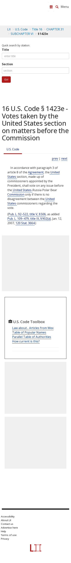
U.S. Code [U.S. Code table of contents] (21, 29)
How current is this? (26, 341)
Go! (6, 79)
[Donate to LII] (51, 6)
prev (55, 158)
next (64, 158)
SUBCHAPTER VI (22, 34)
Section (7, 64)
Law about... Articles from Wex (32, 328)
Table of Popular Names (29, 332)
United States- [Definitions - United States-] (22, 190)
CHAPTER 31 (55, 29)
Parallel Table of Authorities (31, 337)
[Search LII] (57, 6)
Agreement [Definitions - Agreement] (36, 172)
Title (5, 50)
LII (9, 29)
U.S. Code (12, 149)
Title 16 (37, 29)
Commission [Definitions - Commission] (15, 194)
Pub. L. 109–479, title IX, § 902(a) (29, 219)
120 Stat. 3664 (25, 223)
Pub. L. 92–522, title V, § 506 (27, 214)
